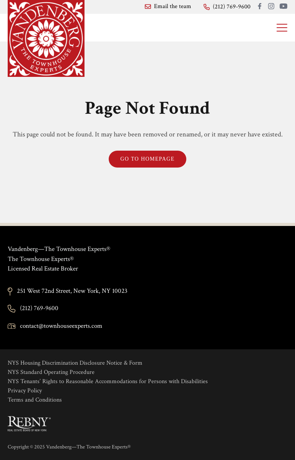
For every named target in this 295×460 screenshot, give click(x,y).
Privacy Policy (25, 391)
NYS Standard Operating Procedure (51, 372)
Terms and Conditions (35, 400)
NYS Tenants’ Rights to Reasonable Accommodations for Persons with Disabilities (108, 381)
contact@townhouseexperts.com (61, 326)
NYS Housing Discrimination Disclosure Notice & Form (75, 363)
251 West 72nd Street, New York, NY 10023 (72, 291)
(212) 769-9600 (39, 308)
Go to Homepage (147, 159)
